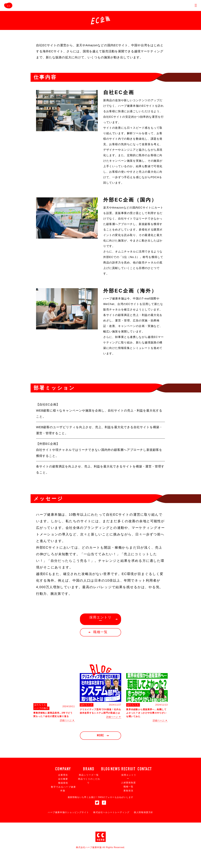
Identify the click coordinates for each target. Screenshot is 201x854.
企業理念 (63, 775)
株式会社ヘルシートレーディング (111, 812)
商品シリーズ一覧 (89, 775)
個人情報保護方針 (143, 812)
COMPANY (63, 769)
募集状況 (128, 790)
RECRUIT (128, 769)
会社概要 (63, 779)
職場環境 (63, 783)
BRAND (88, 769)
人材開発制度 (128, 782)
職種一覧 (128, 786)
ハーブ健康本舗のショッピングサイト (68, 812)
